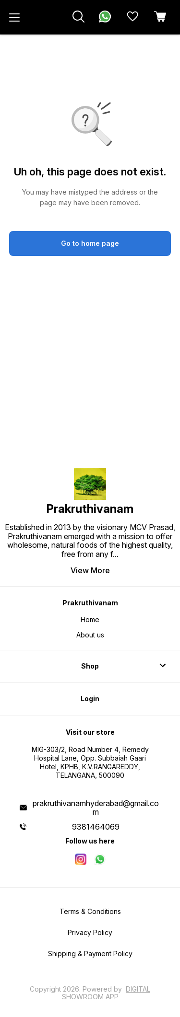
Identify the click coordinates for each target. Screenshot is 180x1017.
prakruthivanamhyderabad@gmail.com (96, 807)
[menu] (14, 17)
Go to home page (90, 243)
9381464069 (96, 826)
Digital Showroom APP (106, 993)
